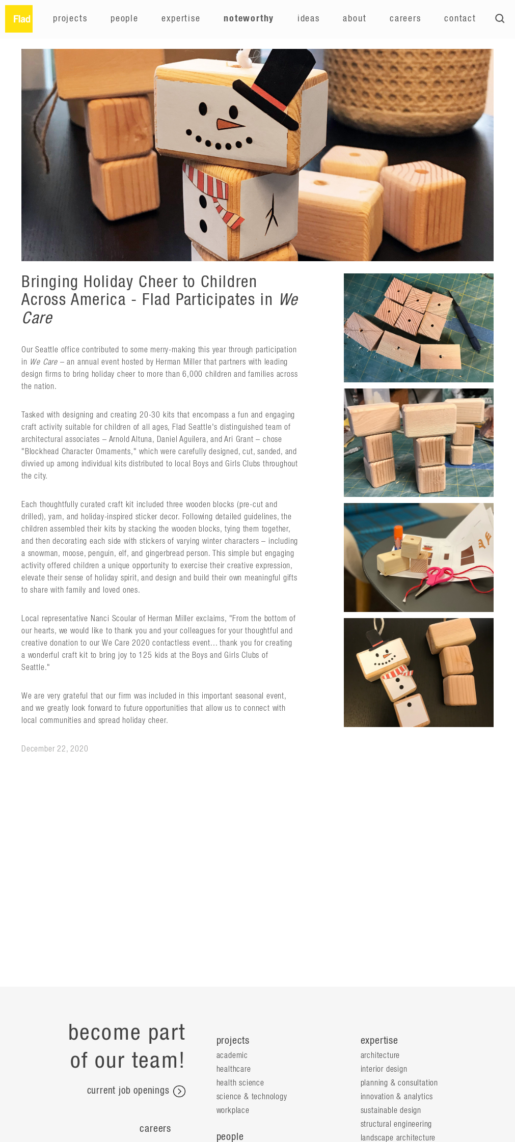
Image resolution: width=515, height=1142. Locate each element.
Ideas (308, 18)
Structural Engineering (396, 1124)
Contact (460, 18)
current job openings (136, 1091)
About (354, 18)
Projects (70, 18)
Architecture (380, 1055)
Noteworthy (249, 18)
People (125, 18)
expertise (379, 1041)
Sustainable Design (391, 1110)
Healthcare (233, 1069)
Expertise (180, 18)
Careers (405, 18)
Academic (232, 1055)
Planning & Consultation (399, 1083)
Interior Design (384, 1069)
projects (233, 1041)
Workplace (233, 1110)
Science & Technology (251, 1097)
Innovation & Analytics (397, 1097)
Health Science (240, 1083)
